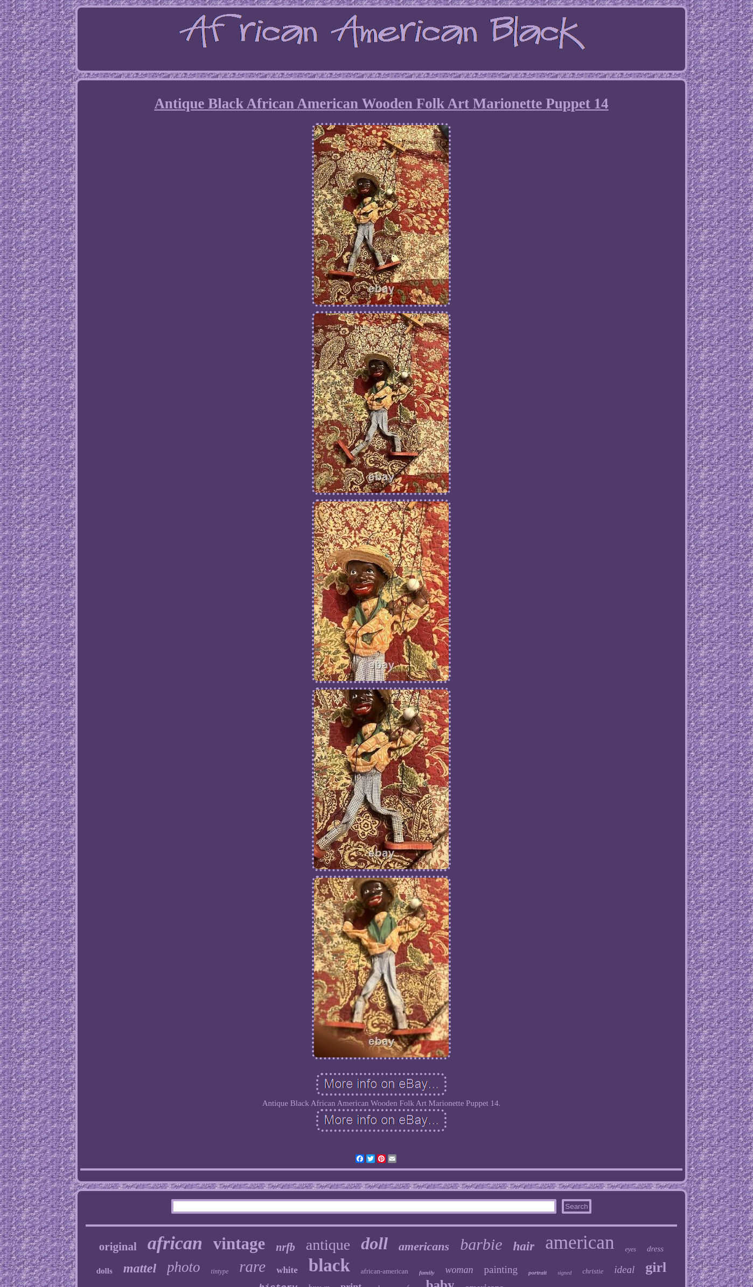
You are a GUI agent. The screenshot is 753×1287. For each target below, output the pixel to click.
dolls (104, 1271)
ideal (624, 1269)
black (329, 1265)
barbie (481, 1244)
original (118, 1246)
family (427, 1272)
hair (524, 1246)
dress (655, 1248)
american (579, 1242)
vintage (239, 1243)
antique (328, 1244)
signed (564, 1273)
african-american (384, 1271)
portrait (537, 1272)
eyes (630, 1249)
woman (459, 1269)
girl (655, 1267)
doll (374, 1243)
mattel (139, 1268)
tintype (220, 1271)
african (175, 1243)
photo (183, 1267)
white (287, 1270)
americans (424, 1246)
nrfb (285, 1247)
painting (501, 1269)
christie (592, 1271)
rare (252, 1266)
